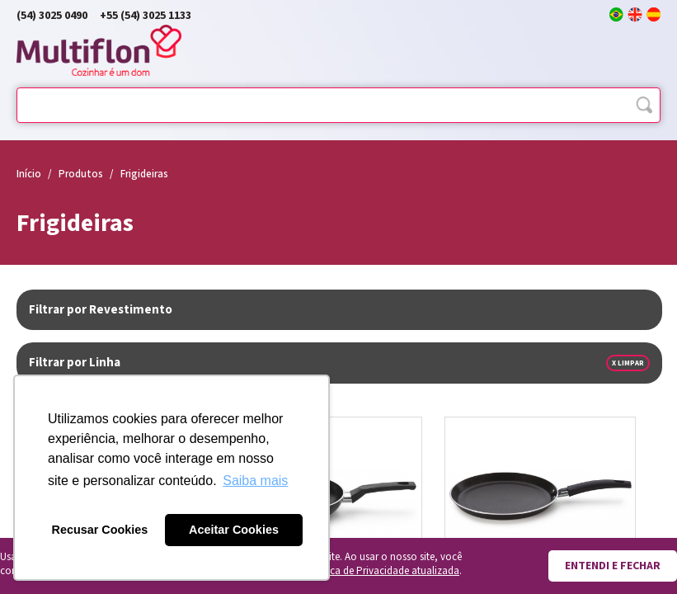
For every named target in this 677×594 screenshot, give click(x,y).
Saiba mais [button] (255, 481)
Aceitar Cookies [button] (234, 529)
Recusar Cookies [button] (100, 529)
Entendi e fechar (613, 566)
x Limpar (628, 363)
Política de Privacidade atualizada (382, 571)
